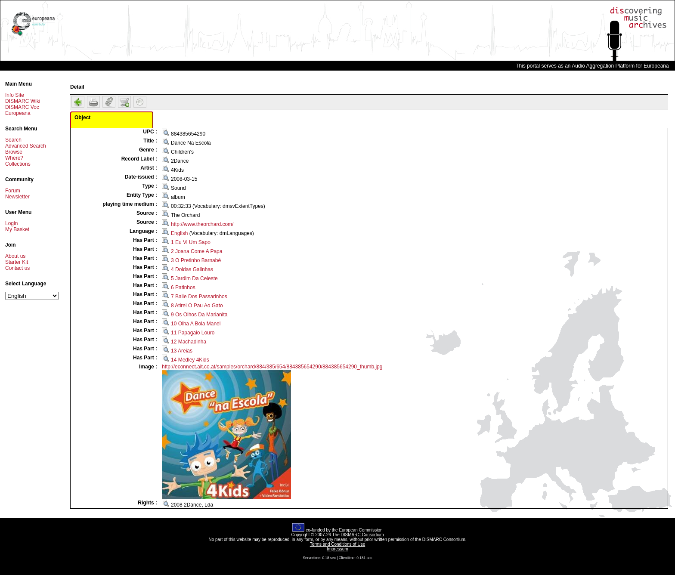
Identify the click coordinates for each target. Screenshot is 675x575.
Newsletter (17, 197)
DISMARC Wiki (22, 101)
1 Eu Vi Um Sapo (191, 242)
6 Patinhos (183, 287)
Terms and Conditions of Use (337, 544)
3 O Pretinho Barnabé (196, 260)
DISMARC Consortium (362, 534)
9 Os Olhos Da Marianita (199, 315)
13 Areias (181, 351)
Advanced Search (25, 146)
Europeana (18, 113)
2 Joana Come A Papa (196, 251)
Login (11, 223)
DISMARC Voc (22, 107)
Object (82, 117)
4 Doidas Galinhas (192, 269)
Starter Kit (16, 262)
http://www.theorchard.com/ (202, 224)
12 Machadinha (188, 342)
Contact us (17, 268)
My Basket (17, 229)
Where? (14, 158)
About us (15, 256)
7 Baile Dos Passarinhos (199, 297)
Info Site (14, 95)
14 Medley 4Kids (190, 360)
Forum (12, 191)
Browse (13, 152)
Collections (18, 164)
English (179, 233)
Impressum (337, 549)
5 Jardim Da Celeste (194, 278)
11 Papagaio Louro (192, 333)
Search (13, 140)
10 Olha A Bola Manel (195, 324)
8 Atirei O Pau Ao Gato (197, 306)
